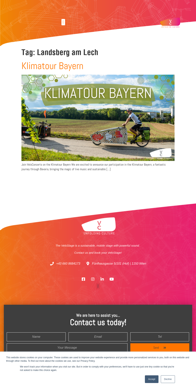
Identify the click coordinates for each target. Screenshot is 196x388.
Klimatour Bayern (52, 66)
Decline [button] (168, 379)
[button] (63, 22)
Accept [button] (151, 379)
